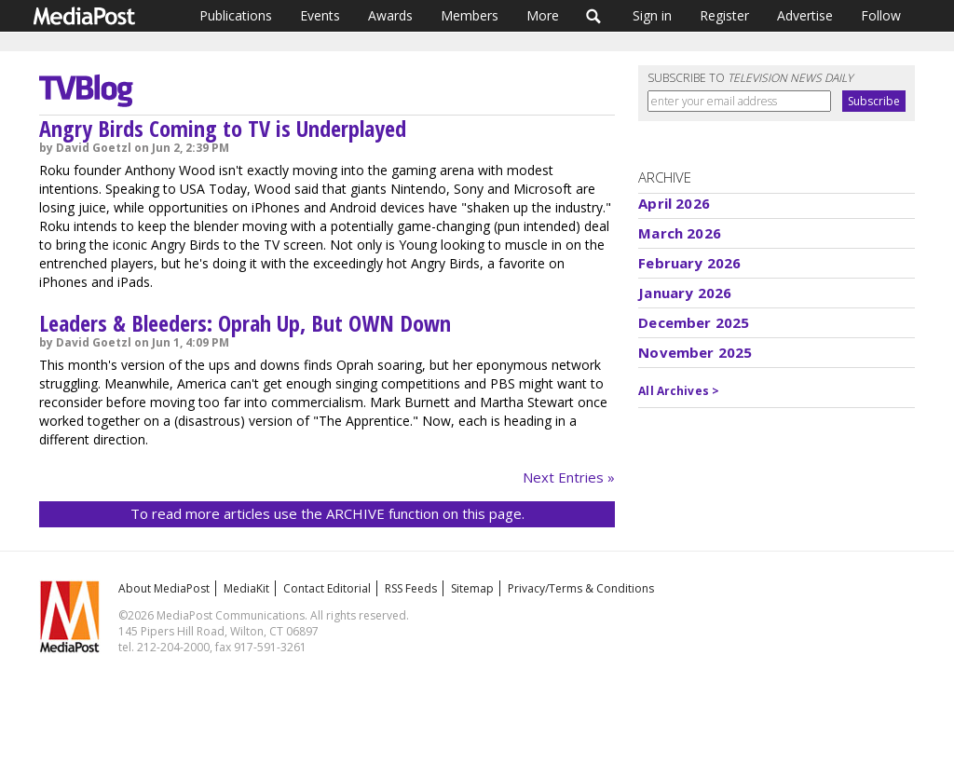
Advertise (805, 15)
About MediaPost (164, 588)
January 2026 (684, 292)
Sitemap (472, 588)
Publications (235, 15)
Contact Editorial (327, 588)
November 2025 (695, 352)
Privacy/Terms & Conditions (581, 588)
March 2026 (679, 233)
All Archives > (678, 391)
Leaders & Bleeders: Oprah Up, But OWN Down (245, 322)
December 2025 (693, 322)
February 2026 (689, 262)
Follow (881, 15)
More (542, 15)
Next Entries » (569, 477)
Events (320, 15)
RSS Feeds (411, 588)
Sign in (652, 15)
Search (594, 16)
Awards (390, 15)
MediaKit (246, 588)
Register (724, 15)
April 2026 (674, 203)
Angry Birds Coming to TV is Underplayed (222, 128)
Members (469, 15)
